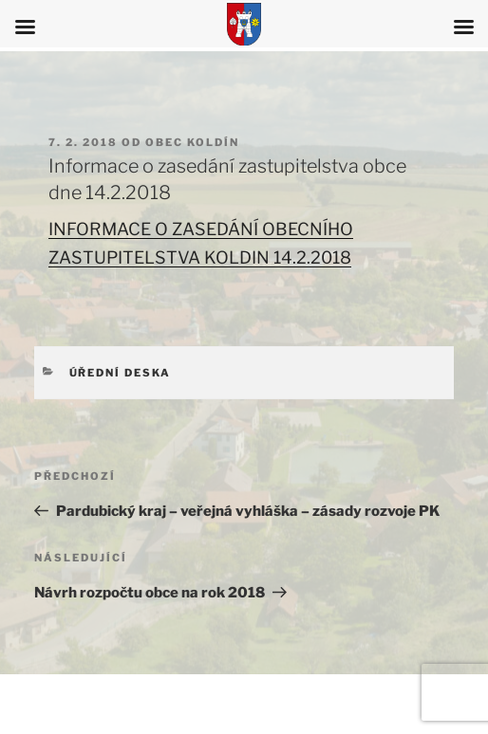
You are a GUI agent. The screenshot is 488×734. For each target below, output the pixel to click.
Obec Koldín (192, 142)
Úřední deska (120, 372)
